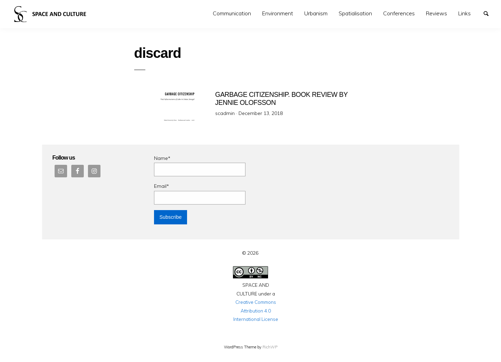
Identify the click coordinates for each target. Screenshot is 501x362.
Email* (199, 193)
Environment (277, 13)
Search (489, 12)
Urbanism (316, 13)
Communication (232, 13)
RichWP (269, 347)
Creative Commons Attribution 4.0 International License (255, 310)
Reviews (436, 13)
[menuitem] (232, 13)
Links (464, 13)
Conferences (399, 13)
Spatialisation (355, 13)
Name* (199, 165)
